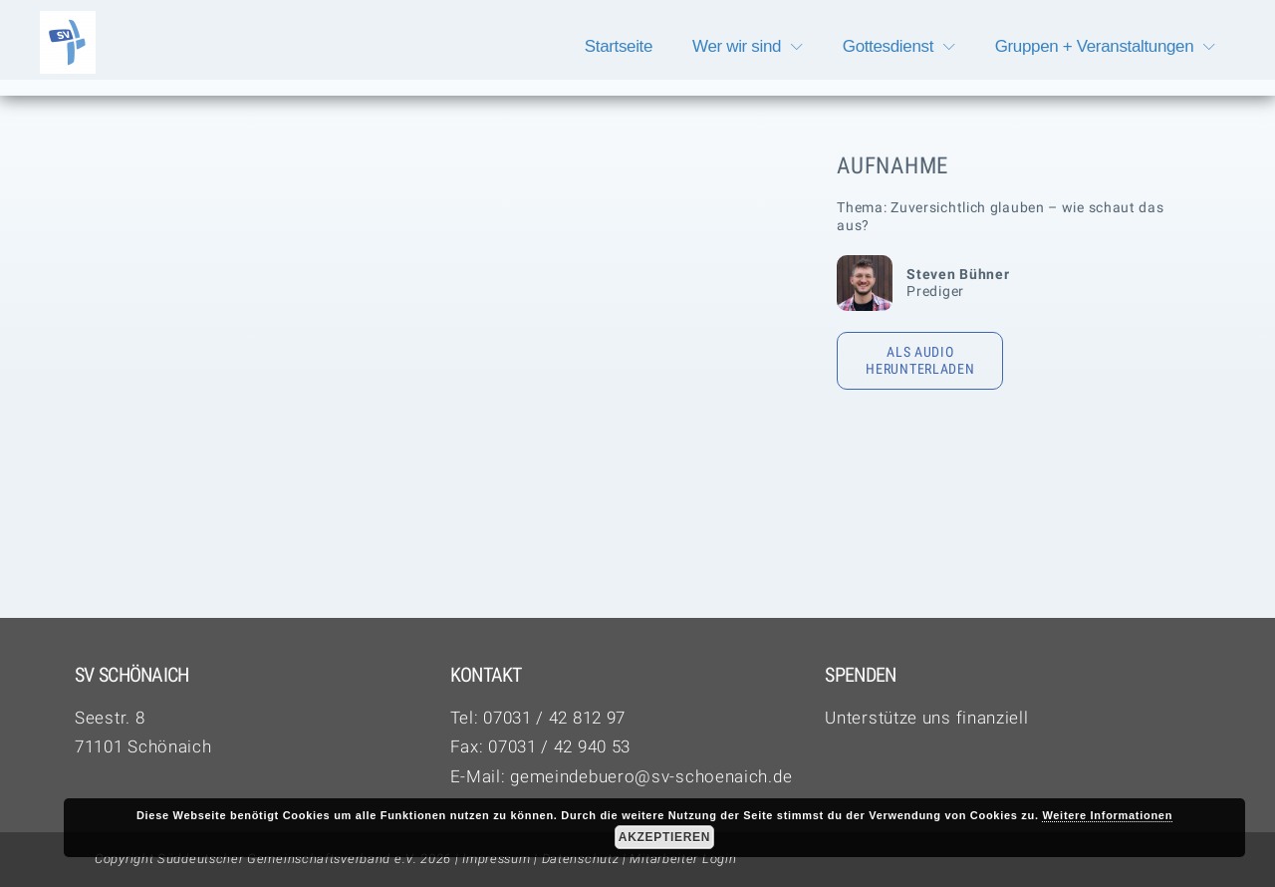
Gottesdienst (888, 46)
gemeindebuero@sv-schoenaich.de (651, 776)
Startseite (618, 46)
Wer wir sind (736, 46)
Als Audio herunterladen (920, 361)
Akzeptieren (664, 837)
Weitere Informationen (1107, 815)
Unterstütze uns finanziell (926, 718)
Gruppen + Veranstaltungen (1094, 46)
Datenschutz (581, 858)
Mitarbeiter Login (683, 858)
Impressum (496, 858)
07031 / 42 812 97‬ (554, 718)
